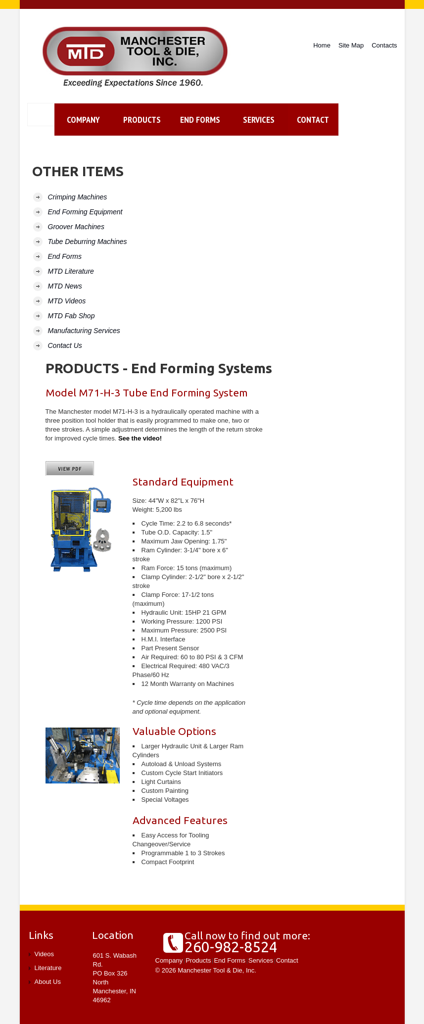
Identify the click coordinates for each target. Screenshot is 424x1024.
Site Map (351, 45)
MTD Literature (71, 271)
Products (142, 119)
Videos (44, 954)
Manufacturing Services (84, 331)
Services (259, 119)
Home (321, 45)
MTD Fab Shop (71, 316)
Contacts (384, 45)
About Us (48, 981)
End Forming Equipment (85, 212)
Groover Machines (76, 227)
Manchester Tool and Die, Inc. (136, 57)
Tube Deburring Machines (87, 241)
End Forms (200, 119)
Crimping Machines (77, 197)
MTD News (65, 286)
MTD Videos (67, 301)
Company (83, 119)
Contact (287, 960)
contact (313, 119)
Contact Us (65, 345)
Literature (48, 968)
